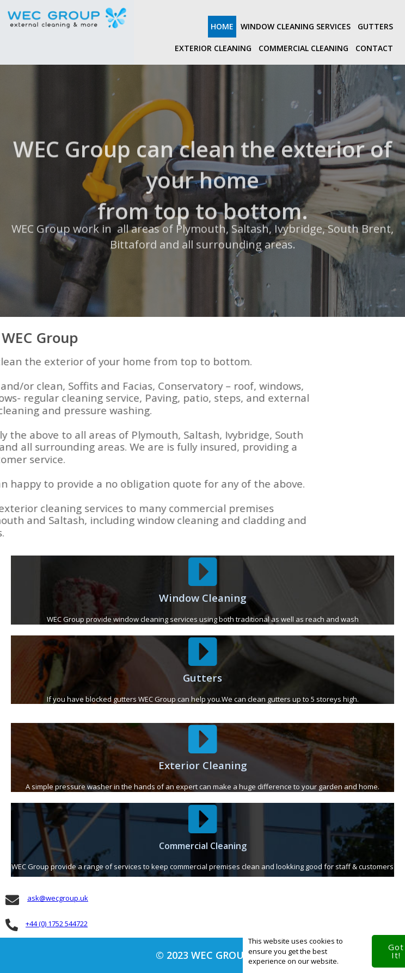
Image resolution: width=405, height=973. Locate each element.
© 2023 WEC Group (203, 955)
